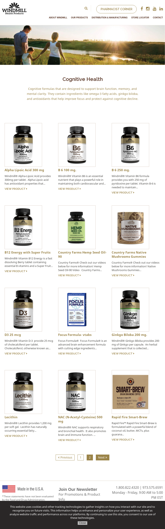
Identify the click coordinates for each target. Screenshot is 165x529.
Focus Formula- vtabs (74, 335)
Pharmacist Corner (116, 9)
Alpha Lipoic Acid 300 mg (24, 170)
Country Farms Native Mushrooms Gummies (129, 254)
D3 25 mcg (13, 335)
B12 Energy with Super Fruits (27, 252)
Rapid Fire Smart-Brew (129, 417)
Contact (158, 17)
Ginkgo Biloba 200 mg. (129, 335)
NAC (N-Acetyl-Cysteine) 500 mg (80, 419)
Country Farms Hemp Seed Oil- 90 (82, 254)
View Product (16, 188)
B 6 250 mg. (121, 170)
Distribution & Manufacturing (110, 17)
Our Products (79, 17)
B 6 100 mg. (67, 170)
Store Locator (140, 17)
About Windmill (58, 17)
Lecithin (11, 417)
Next (102, 457)
